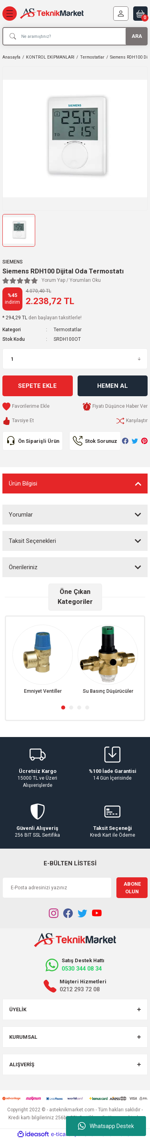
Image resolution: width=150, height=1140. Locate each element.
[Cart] (140, 13)
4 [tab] (87, 708)
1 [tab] (63, 708)
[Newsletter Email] (57, 887)
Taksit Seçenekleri (32, 540)
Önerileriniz (23, 567)
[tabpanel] (42, 660)
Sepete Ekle (37, 385)
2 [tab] (71, 708)
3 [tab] (79, 708)
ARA (137, 36)
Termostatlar (68, 329)
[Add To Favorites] (26, 407)
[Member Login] (121, 14)
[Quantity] (75, 358)
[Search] (75, 36)
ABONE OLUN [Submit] (132, 887)
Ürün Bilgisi (23, 483)
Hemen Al (112, 385)
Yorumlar (21, 514)
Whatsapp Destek (106, 1126)
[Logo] (52, 13)
